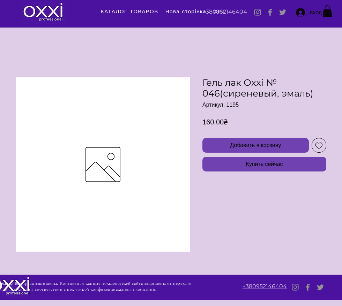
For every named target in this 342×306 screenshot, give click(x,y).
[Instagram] (257, 12)
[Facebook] (270, 12)
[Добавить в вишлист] (319, 145)
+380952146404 (225, 11)
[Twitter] (282, 12)
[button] (327, 11)
